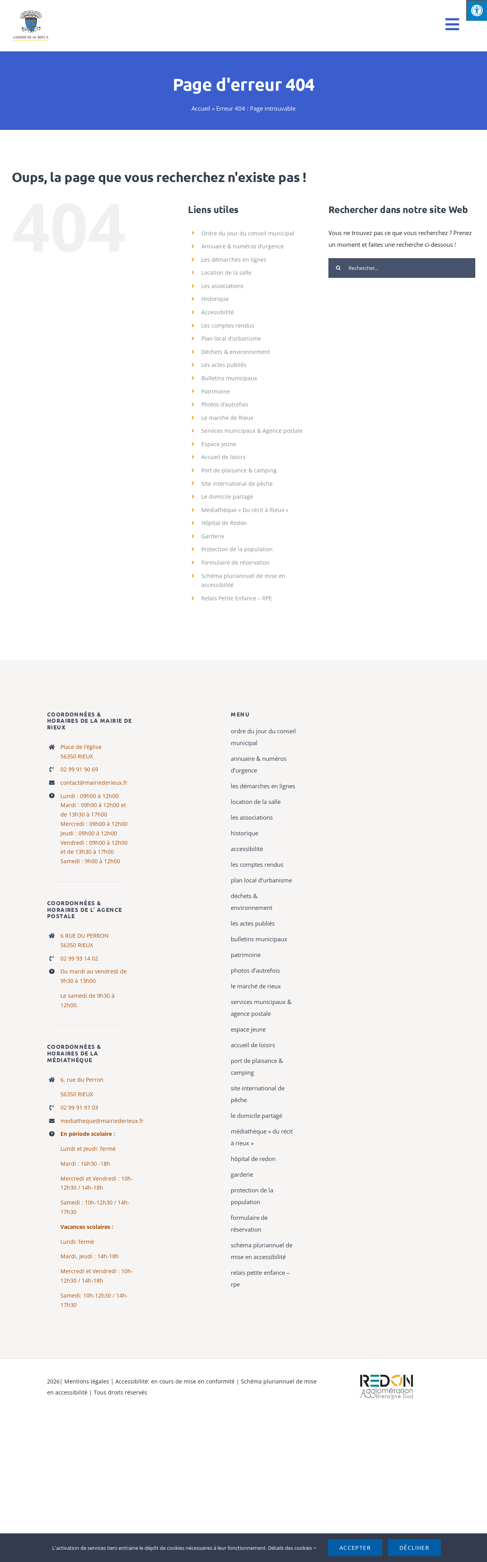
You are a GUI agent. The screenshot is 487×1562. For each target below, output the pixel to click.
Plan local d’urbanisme (231, 338)
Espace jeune (218, 444)
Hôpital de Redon (224, 523)
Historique (215, 299)
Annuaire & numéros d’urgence (242, 246)
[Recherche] (338, 268)
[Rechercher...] (401, 268)
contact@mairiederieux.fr (94, 782)
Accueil (201, 108)
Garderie (212, 536)
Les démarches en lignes (233, 259)
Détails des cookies (292, 1547)
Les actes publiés (223, 364)
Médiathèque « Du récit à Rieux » (244, 510)
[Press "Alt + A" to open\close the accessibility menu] (476, 10)
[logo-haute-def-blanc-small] (386, 1375)
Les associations (222, 286)
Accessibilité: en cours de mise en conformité (175, 1381)
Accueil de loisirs (223, 457)
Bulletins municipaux (229, 378)
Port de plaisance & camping (239, 470)
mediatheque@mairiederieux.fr (102, 1121)
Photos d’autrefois (224, 404)
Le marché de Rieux (227, 417)
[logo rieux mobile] (31, 12)
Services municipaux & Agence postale (252, 430)
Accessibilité (217, 312)
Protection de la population (237, 549)
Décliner (414, 1547)
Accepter (355, 1547)
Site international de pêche (237, 483)
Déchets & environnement (235, 351)
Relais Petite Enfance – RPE (236, 598)
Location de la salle (226, 272)
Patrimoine (215, 391)
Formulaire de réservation (235, 562)
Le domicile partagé (227, 496)
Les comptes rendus (227, 325)
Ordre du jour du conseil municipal (247, 233)
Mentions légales (86, 1381)
